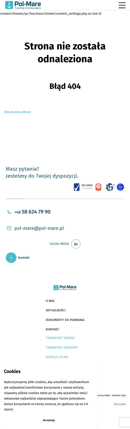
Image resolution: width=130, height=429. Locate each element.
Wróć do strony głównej (20, 113)
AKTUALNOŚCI (53, 319)
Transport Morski (59, 350)
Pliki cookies (118, 422)
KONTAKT (49, 341)
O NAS (46, 308)
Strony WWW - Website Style (108, 414)
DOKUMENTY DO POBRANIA (65, 330)
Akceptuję (49, 419)
